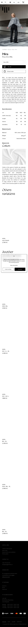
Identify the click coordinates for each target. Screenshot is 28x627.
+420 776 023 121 (6, 562)
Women (9, 49)
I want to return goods (7, 548)
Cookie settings (8, 269)
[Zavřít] (14, 256)
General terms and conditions (8, 552)
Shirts (13, 49)
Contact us (5, 559)
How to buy (4, 550)
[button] (25, 25)
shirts (3, 238)
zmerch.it (4, 586)
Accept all (20, 269)
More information (14, 265)
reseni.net (4, 589)
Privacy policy (5, 554)
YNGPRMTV (4, 49)
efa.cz (3, 587)
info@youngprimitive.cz (7, 564)
